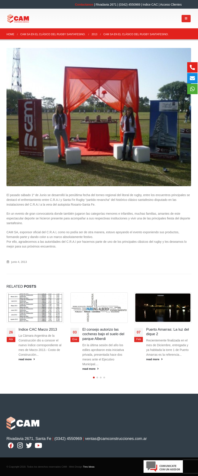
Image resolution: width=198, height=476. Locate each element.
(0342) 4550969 (129, 4)
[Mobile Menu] (186, 18)
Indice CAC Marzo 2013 (38, 329)
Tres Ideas (88, 466)
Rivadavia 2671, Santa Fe (28, 438)
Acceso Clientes (171, 4)
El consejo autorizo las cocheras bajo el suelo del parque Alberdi (103, 334)
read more (27, 359)
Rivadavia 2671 (106, 4)
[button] (94, 377)
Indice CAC (150, 4)
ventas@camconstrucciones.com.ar (116, 438)
